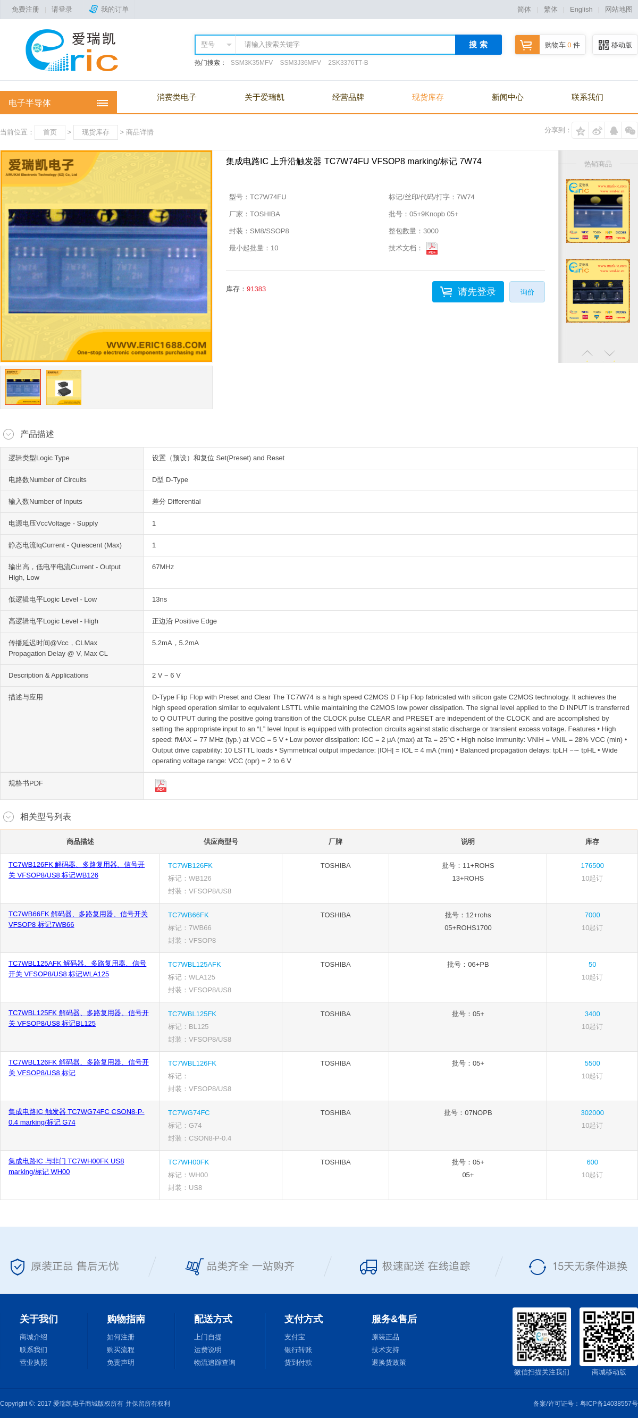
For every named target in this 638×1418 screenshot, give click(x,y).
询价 (527, 292)
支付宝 (294, 1337)
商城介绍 (33, 1337)
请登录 (62, 9)
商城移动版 (609, 1341)
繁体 (551, 9)
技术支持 (385, 1350)
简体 (524, 9)
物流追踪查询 (215, 1362)
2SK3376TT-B (348, 62)
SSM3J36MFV (300, 62)
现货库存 (428, 97)
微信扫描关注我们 (542, 1341)
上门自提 (208, 1337)
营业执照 (33, 1362)
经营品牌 (348, 97)
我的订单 (109, 9)
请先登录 (477, 291)
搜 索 (478, 44)
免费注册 (25, 9)
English (581, 9)
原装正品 (385, 1337)
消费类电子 (177, 97)
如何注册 (121, 1337)
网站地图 (619, 9)
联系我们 (587, 97)
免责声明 (121, 1362)
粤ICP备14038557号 (609, 1403)
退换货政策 (389, 1362)
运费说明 (208, 1350)
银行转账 (298, 1350)
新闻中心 (508, 97)
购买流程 (121, 1350)
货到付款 (298, 1362)
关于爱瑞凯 (264, 97)
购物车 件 (547, 45)
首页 (50, 132)
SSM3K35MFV (252, 62)
